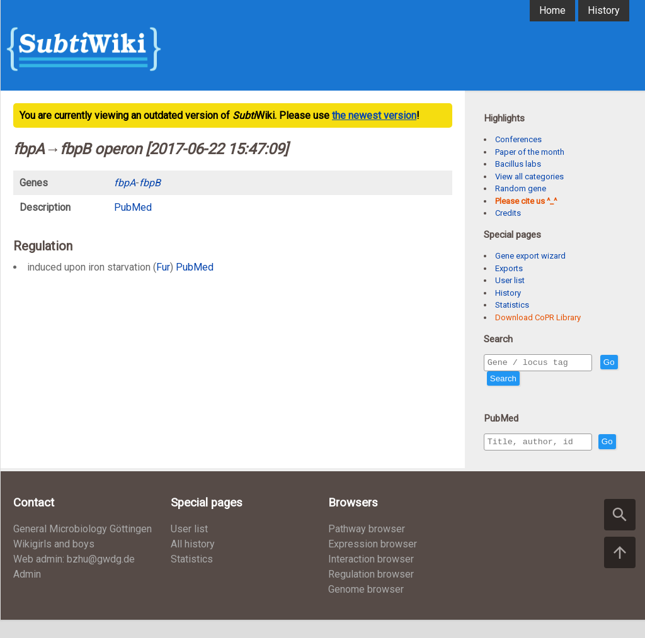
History (604, 10)
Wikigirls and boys (53, 562)
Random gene (520, 188)
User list (510, 280)
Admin (27, 592)
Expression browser (372, 562)
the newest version (374, 115)
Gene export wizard (530, 255)
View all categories (529, 176)
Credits (508, 213)
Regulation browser (371, 592)
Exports (509, 268)
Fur (163, 267)
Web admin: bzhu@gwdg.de (74, 577)
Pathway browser (366, 547)
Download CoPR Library (538, 317)
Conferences (518, 139)
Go (495, 380)
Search (526, 380)
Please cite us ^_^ (526, 201)
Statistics (512, 305)
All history (193, 562)
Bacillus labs (518, 164)
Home (552, 10)
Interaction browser (371, 577)
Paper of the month (529, 152)
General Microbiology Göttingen (82, 547)
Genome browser (366, 607)
